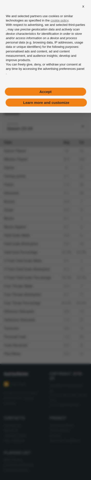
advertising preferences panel (63, 69)
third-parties (76, 25)
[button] (83, 6)
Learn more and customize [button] (46, 102)
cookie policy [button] (59, 20)
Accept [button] (45, 92)
